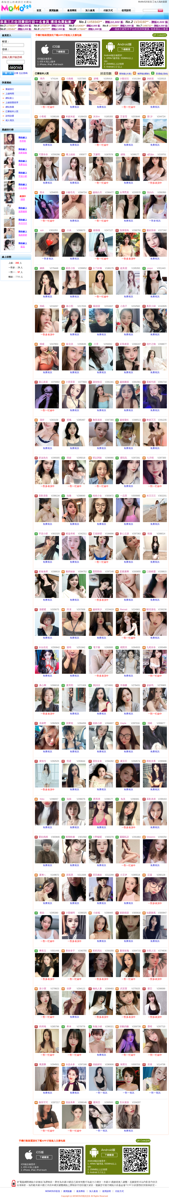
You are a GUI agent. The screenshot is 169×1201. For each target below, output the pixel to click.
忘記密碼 (23, 73)
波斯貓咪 (22, 211)
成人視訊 (10, 120)
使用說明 (106, 1191)
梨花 (23, 246)
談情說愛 (10, 116)
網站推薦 (10, 107)
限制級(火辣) (125, 73)
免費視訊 (74, 107)
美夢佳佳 (22, 164)
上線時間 (10, 93)
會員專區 (80, 1191)
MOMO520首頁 (52, 1191)
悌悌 (23, 199)
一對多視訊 (155, 220)
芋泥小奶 (22, 176)
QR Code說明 (159, 35)
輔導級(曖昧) (144, 73)
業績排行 (10, 89)
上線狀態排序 (12, 102)
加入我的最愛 (160, 2)
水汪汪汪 (22, 223)
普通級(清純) (162, 73)
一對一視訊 (101, 1093)
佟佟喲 (23, 141)
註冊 (16, 73)
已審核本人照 (12, 111)
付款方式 (119, 1191)
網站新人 (10, 98)
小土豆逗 (22, 188)
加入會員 (93, 1191)
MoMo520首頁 (145, 2)
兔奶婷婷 (22, 235)
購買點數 (67, 1191)
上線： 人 (15, 263)
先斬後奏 (22, 152)
